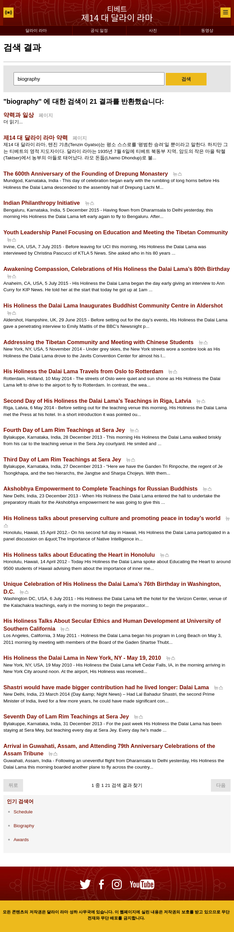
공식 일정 (99, 30)
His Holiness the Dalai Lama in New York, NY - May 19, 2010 (82, 658)
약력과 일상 (18, 115)
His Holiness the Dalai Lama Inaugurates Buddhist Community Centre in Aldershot (113, 305)
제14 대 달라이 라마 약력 (35, 138)
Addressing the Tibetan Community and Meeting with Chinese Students (98, 342)
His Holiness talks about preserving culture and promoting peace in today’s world (111, 518)
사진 (153, 30)
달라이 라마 (36, 30)
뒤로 (13, 785)
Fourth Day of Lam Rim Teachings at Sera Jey (64, 430)
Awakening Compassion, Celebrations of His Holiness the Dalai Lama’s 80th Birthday (116, 269)
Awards (21, 839)
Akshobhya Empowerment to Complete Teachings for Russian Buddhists (100, 488)
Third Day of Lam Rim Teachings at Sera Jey (62, 459)
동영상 (207, 30)
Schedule (23, 811)
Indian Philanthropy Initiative (41, 203)
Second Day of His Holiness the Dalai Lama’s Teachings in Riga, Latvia (97, 401)
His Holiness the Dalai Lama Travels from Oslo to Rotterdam (83, 371)
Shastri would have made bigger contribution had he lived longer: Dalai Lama (106, 687)
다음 (221, 785)
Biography (24, 825)
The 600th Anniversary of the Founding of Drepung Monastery (85, 174)
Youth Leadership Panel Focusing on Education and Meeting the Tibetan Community (115, 232)
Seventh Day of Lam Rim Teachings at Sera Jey (66, 716)
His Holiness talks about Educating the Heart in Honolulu (79, 555)
